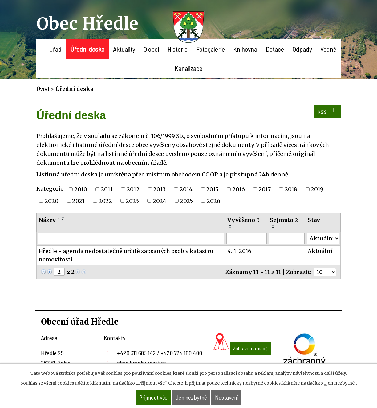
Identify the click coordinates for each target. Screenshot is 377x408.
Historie (178, 49)
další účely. (335, 374)
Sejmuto (284, 220)
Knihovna (245, 49)
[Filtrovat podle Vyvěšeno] (246, 238)
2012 (133, 189)
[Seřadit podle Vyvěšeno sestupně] (230, 228)
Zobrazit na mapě (242, 359)
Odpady (302, 49)
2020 (52, 200)
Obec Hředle (87, 23)
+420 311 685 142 (136, 353)
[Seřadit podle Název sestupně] (63, 219)
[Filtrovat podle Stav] (323, 238)
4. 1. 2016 (239, 251)
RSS (324, 114)
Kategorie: (50, 188)
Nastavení (239, 397)
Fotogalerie (210, 49)
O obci (151, 49)
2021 (78, 200)
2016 (238, 189)
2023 (132, 200)
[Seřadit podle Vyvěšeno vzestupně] (230, 225)
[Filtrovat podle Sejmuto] (287, 238)
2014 (186, 189)
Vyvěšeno (243, 220)
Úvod (40, 49)
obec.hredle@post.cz (142, 362)
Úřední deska (87, 49)
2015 (212, 189)
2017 (264, 189)
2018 (291, 189)
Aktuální (320, 251)
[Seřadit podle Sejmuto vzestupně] (273, 225)
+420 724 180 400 (181, 353)
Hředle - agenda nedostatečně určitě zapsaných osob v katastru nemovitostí (126, 255)
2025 (186, 200)
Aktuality (124, 49)
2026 (213, 200)
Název (49, 220)
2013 (159, 189)
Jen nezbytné (192, 397)
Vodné (328, 49)
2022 (105, 200)
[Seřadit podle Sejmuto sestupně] (273, 228)
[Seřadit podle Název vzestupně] (63, 217)
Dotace (275, 49)
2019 (317, 189)
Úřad (55, 49)
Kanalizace (188, 68)
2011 (107, 189)
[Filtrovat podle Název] (131, 238)
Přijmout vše (142, 397)
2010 (80, 189)
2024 (159, 200)
